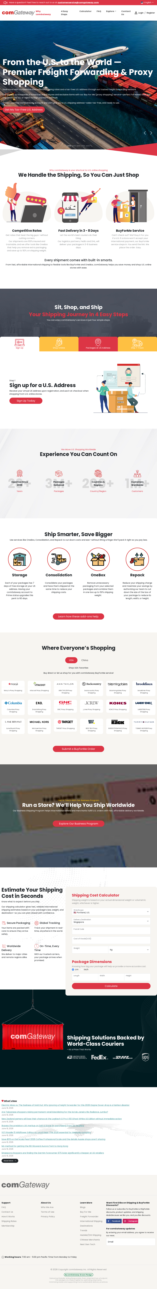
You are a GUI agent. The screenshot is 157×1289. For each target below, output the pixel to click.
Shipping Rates (9, 1221)
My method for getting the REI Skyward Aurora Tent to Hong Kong (35, 1146)
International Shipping (91, 1221)
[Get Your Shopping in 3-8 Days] (74, 145)
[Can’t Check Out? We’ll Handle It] (78, 145)
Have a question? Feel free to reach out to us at (54, 2)
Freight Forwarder (89, 1216)
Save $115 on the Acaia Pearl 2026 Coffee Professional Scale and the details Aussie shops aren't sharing (53, 1139)
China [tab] (84, 660)
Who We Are (47, 1207)
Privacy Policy (48, 1216)
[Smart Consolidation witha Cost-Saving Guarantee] (88, 145)
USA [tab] (71, 660)
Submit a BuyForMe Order (78, 749)
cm (76, 969)
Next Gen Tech (87, 1244)
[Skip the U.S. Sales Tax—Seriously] (83, 145)
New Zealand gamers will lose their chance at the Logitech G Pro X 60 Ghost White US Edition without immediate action (62, 1118)
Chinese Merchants (90, 1239)
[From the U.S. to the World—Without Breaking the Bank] (69, 145)
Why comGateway (43, 13)
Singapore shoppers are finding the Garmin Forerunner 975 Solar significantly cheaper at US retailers (53, 1152)
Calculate (111, 986)
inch (86, 969)
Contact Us (126, 13)
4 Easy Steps (64, 13)
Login (140, 12)
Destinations (86, 1225)
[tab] (19, 344)
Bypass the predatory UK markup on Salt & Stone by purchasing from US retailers (43, 1125)
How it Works (8, 1216)
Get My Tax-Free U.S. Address (24, 109)
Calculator (85, 11)
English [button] (146, 2)
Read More (10, 1160)
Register (151, 12)
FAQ (99, 11)
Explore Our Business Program (78, 823)
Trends (83, 1230)
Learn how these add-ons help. (78, 616)
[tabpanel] (78, 390)
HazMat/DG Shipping (90, 1235)
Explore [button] (110, 11)
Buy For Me (85, 1211)
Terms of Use (47, 1211)
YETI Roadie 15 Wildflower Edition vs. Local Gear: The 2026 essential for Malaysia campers (46, 1132)
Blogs (82, 1207)
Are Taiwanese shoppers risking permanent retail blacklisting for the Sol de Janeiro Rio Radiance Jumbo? (55, 1111)
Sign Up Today (26, 401)
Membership (8, 1225)
